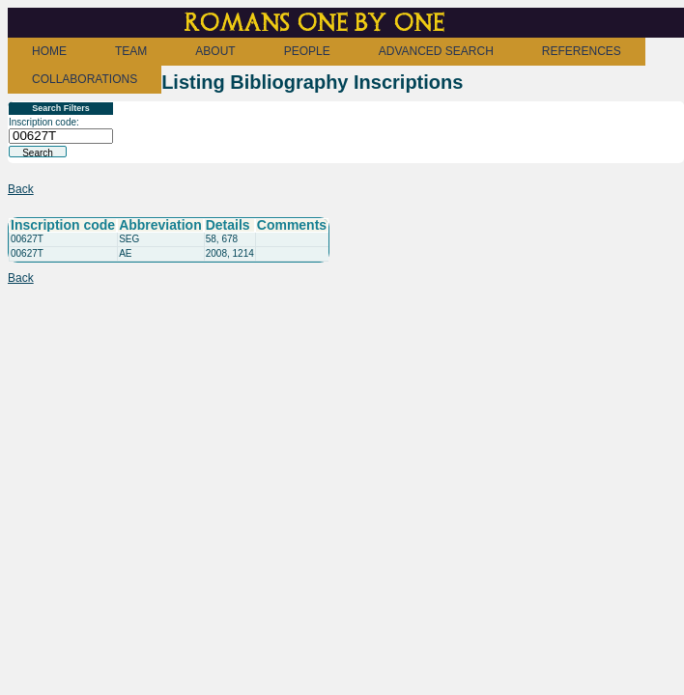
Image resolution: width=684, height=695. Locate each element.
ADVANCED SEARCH (436, 51)
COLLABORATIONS (84, 79)
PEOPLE (307, 51)
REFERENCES (581, 51)
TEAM (131, 51)
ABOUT (215, 51)
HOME (49, 51)
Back (21, 189)
